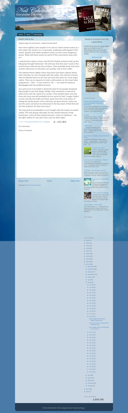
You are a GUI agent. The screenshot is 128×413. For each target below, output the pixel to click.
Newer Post (23, 181)
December (91, 266)
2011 (88, 389)
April (89, 378)
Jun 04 (91, 364)
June (89, 282)
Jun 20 (91, 311)
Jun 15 (91, 337)
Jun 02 (91, 369)
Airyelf (70, 408)
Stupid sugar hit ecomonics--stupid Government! (97, 319)
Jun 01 (91, 372)
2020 (88, 243)
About (28, 34)
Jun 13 (91, 340)
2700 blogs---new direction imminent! (95, 170)
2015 (88, 256)
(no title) (86, 115)
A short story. (88, 125)
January (90, 385)
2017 (88, 251)
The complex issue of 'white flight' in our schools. (99, 328)
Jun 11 (91, 345)
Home (21, 34)
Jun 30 (91, 284)
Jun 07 (91, 356)
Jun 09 (91, 350)
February (91, 383)
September (91, 274)
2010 (88, 391)
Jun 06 (91, 358)
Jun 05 (91, 361)
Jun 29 (91, 287)
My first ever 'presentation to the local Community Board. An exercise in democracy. (95, 103)
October (90, 272)
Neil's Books (38, 34)
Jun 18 (91, 316)
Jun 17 (91, 332)
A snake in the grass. (98, 148)
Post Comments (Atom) (34, 185)
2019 (88, 245)
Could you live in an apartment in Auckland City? (99, 323)
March (90, 380)
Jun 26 (91, 295)
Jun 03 (91, 366)
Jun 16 (91, 335)
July (89, 280)
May (89, 375)
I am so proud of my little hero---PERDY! (96, 160)
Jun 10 (91, 348)
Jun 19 (91, 313)
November (91, 269)
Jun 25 (91, 298)
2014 (88, 259)
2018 (88, 248)
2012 (88, 264)
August (90, 277)
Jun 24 (91, 300)
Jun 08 (91, 353)
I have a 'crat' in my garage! (100, 192)
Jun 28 (91, 290)
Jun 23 (91, 303)
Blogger (82, 408)
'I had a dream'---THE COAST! (93, 204)
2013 (88, 261)
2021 (88, 240)
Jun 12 (91, 342)
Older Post (75, 181)
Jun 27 (91, 292)
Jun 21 (91, 308)
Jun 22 (91, 306)
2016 (88, 253)
